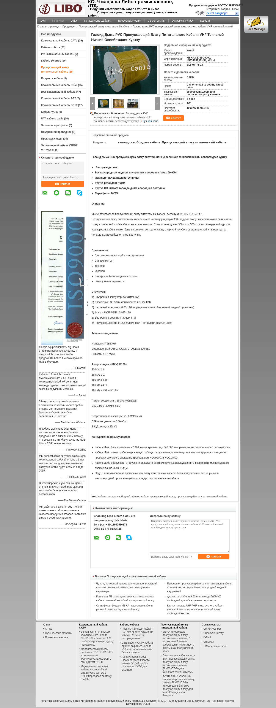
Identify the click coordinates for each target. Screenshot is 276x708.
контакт (62, 184)
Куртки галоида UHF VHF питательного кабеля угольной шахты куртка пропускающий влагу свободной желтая (195, 609)
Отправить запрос (219, 9)
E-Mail (207, 637)
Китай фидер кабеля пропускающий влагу (106, 700)
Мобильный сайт (214, 646)
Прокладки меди (52, 138)
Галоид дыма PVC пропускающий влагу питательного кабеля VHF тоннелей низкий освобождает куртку (122, 117)
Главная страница (48, 26)
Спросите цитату (213, 633)
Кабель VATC (49, 111)
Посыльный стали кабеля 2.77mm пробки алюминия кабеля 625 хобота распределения (137, 633)
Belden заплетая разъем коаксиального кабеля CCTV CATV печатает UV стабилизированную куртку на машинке (97, 638)
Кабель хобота (50, 47)
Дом (43, 20)
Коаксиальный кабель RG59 (59, 85)
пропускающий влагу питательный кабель (202, 496)
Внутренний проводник (56, 131)
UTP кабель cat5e (52, 118)
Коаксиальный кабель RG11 (59, 105)
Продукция (69, 26)
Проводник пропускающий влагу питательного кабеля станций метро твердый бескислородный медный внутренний (199, 587)
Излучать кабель (52, 78)
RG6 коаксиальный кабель (58, 91)
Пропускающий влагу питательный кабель (104, 26)
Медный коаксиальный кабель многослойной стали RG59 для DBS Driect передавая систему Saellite (96, 673)
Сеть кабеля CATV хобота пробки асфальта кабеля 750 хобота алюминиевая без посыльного (137, 647)
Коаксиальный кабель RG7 (58, 98)
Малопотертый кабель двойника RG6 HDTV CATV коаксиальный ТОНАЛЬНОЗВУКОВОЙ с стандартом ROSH (97, 656)
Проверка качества (129, 20)
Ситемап (208, 641)
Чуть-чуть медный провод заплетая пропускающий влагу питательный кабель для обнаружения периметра (126, 587)
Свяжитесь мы (156, 20)
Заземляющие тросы (54, 125)
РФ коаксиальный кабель (57, 54)
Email (235, 9)
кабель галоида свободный (114, 496)
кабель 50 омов (51, 60)
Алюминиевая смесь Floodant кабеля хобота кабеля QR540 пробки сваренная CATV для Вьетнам (136, 663)
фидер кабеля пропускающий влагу (153, 496)
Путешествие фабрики (97, 20)
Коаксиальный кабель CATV (59, 40)
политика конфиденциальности (59, 700)
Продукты (58, 20)
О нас (74, 20)
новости (205, 20)
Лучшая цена (150, 121)
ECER (146, 703)
